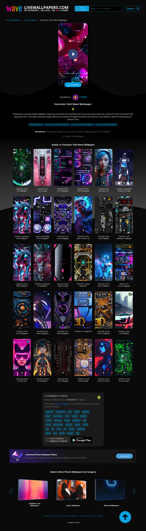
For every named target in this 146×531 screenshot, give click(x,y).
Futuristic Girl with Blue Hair (104, 190)
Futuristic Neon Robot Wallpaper (42, 332)
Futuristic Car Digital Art (83, 331)
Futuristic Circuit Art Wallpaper (22, 190)
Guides (100, 516)
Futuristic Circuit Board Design (83, 380)
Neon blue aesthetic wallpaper (82, 125)
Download (73, 84)
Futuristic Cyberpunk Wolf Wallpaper (21, 237)
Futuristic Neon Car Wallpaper (124, 332)
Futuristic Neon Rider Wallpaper (103, 285)
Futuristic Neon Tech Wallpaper (63, 190)
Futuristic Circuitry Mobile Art (83, 285)
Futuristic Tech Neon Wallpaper (63, 332)
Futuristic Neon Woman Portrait (104, 380)
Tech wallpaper (30, 20)
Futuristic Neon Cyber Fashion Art (83, 237)
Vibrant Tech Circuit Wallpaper (124, 285)
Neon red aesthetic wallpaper (106, 125)
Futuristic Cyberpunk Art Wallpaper (42, 285)
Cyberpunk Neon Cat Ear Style (22, 380)
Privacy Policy (85, 516)
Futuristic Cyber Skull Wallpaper (103, 237)
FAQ (93, 516)
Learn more (124, 456)
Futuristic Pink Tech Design (42, 190)
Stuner (79, 97)
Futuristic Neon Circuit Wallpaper (83, 190)
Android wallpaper (62, 404)
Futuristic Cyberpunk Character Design (124, 190)
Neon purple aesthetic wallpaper (57, 125)
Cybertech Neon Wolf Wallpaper (22, 285)
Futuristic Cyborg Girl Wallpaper (42, 380)
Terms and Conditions (69, 516)
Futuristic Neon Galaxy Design (62, 285)
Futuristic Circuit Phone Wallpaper (103, 332)
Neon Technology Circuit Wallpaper (42, 237)
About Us (54, 516)
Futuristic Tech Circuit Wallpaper (63, 237)
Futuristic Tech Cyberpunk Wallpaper (124, 237)
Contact (46, 516)
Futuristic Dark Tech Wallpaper (63, 380)
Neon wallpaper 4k (36, 125)
